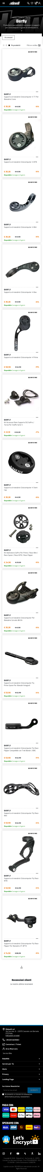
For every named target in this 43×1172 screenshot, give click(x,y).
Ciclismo (21, 18)
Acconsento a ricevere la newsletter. (18, 1095)
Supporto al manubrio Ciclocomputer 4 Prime (21, 357)
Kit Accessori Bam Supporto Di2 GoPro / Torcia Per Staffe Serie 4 (19, 423)
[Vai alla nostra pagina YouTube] (18, 1153)
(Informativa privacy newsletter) (17, 1097)
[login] (39, 3)
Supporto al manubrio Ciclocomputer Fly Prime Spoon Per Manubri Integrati (19, 684)
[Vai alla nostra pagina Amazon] (32, 1153)
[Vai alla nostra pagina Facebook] (10, 1153)
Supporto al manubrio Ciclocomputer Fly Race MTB (21, 879)
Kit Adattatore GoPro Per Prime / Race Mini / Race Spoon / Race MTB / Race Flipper (21, 554)
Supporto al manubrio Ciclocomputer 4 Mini (20, 227)
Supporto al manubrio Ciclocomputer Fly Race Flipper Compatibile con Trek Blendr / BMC (21, 749)
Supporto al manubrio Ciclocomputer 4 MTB (20, 162)
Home (14, 18)
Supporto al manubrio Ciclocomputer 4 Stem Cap (20, 489)
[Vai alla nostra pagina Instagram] (3, 1153)
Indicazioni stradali (12, 1036)
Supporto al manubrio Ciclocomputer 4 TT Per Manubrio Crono (21, 98)
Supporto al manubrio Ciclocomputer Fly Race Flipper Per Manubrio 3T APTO (21, 945)
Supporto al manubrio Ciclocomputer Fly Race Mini (21, 814)
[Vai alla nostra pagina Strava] (25, 1153)
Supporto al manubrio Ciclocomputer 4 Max (20, 292)
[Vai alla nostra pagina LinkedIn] (39, 1153)
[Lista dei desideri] (32, 3)
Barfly (28, 18)
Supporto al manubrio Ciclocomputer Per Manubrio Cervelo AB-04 (19, 619)
